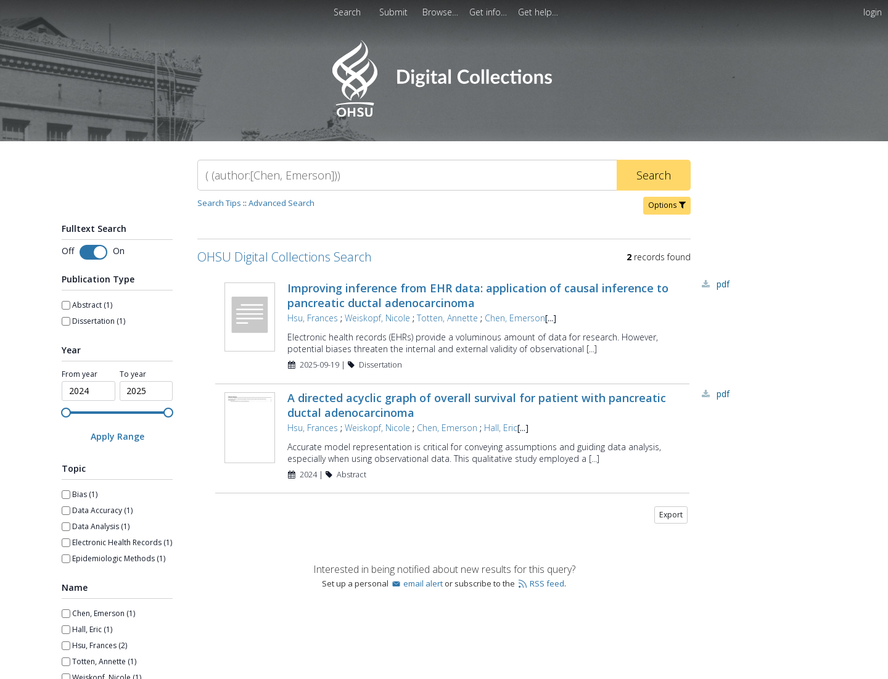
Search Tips (219, 202)
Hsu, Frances (312, 318)
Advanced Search (281, 202)
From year (79, 374)
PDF (723, 284)
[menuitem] (441, 12)
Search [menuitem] (347, 12)
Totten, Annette (447, 318)
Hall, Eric (500, 428)
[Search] (407, 175)
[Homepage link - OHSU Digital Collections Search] (443, 114)
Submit (394, 12)
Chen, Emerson (515, 318)
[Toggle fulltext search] (93, 252)
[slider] (66, 413)
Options (667, 205)
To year (133, 374)
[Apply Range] (117, 436)
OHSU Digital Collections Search (284, 257)
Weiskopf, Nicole (377, 318)
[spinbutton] (88, 391)
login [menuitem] (872, 12)
